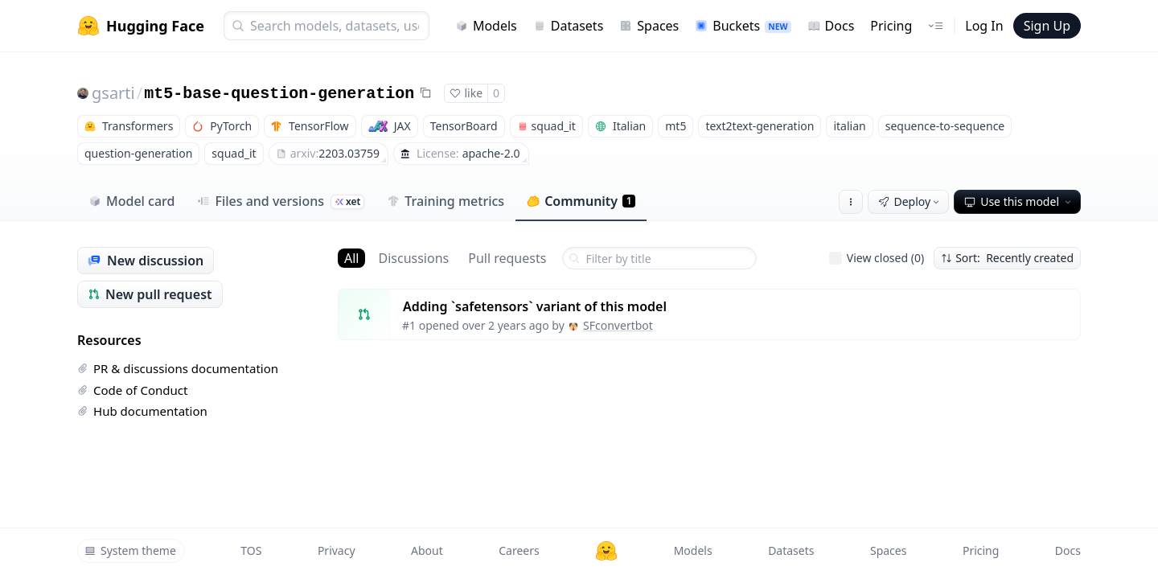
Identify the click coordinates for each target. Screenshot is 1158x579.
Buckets (742, 26)
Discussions (413, 258)
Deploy (910, 201)
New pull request (150, 294)
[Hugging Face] (606, 551)
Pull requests (507, 258)
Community (581, 201)
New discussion (145, 260)
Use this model (1019, 201)
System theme (130, 550)
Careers (519, 550)
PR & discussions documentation (177, 368)
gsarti (113, 93)
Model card (131, 201)
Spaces (649, 26)
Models (486, 26)
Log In (984, 26)
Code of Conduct (132, 390)
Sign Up (1047, 26)
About (427, 550)
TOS (250, 550)
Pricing (891, 26)
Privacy (336, 550)
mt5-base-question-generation (279, 93)
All (351, 258)
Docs (831, 26)
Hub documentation (142, 411)
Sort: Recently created (1007, 257)
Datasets (568, 26)
